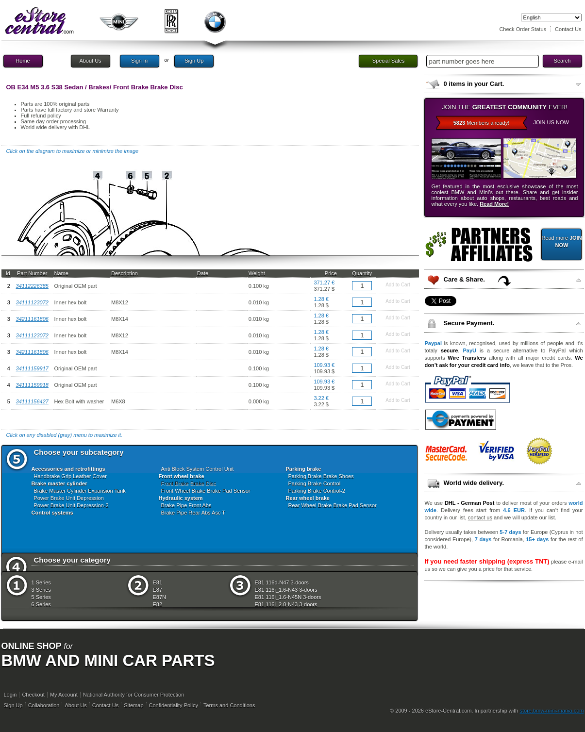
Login (10, 695)
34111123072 (32, 302)
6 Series (41, 604)
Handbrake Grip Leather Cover (70, 476)
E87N (160, 597)
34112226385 (32, 286)
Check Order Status (522, 29)
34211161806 (32, 319)
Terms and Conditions (229, 705)
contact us (480, 517)
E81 (158, 582)
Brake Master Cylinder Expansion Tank (80, 491)
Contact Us (568, 29)
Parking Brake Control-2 (316, 491)
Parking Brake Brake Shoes (321, 476)
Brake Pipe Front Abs (186, 505)
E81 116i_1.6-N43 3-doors (286, 590)
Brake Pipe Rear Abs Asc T (193, 513)
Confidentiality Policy (174, 705)
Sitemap (133, 705)
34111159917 (32, 368)
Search (562, 61)
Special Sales (388, 61)
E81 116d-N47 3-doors (282, 582)
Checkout (33, 695)
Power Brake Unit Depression (69, 498)
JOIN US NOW (551, 122)
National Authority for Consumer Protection (133, 695)
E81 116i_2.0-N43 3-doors (286, 604)
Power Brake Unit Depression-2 (71, 505)
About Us (90, 61)
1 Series (41, 582)
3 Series (41, 590)
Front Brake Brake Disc (189, 483)
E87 (158, 590)
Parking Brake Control (314, 483)
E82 (158, 604)
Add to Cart (397, 284)
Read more (561, 241)
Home (23, 61)
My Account (64, 695)
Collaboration (44, 705)
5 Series (41, 597)
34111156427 (32, 401)
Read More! (494, 204)
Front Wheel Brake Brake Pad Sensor (206, 491)
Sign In (139, 61)
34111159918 (32, 385)
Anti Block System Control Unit (197, 469)
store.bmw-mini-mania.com (551, 711)
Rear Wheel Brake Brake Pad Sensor (332, 505)
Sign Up (193, 61)
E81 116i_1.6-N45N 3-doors (288, 597)
